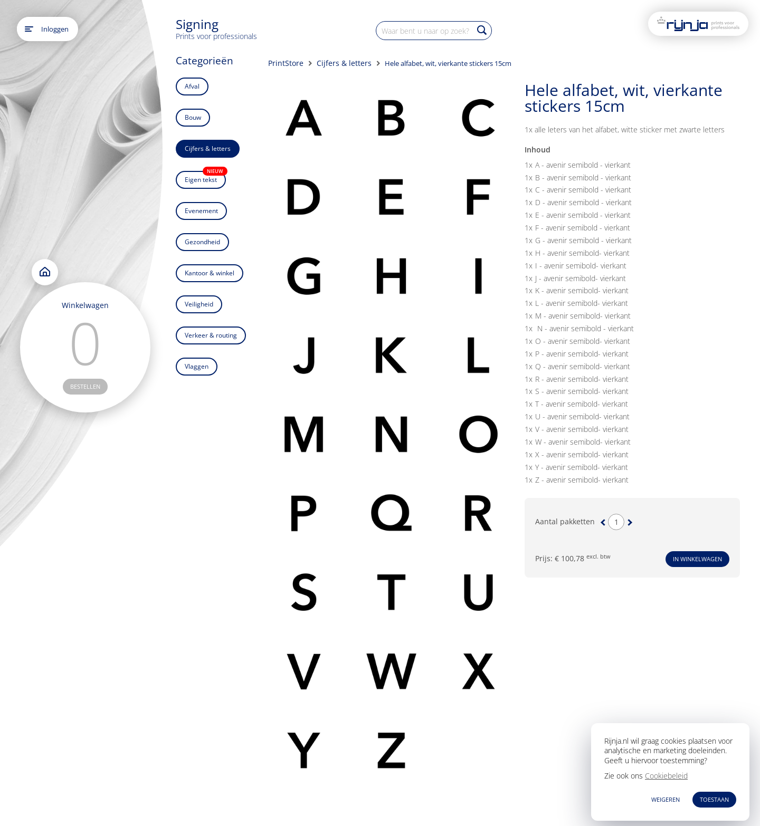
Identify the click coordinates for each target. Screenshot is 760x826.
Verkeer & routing (211, 335)
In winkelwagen (697, 559)
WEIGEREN (665, 799)
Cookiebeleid (666, 776)
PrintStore (285, 63)
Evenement (201, 210)
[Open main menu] (29, 29)
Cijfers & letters (208, 148)
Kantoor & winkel (209, 272)
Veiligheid (199, 304)
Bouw (193, 117)
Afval (192, 86)
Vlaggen (196, 366)
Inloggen (55, 29)
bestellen (85, 386)
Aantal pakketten (565, 521)
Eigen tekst (205, 177)
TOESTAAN (714, 799)
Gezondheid (202, 241)
